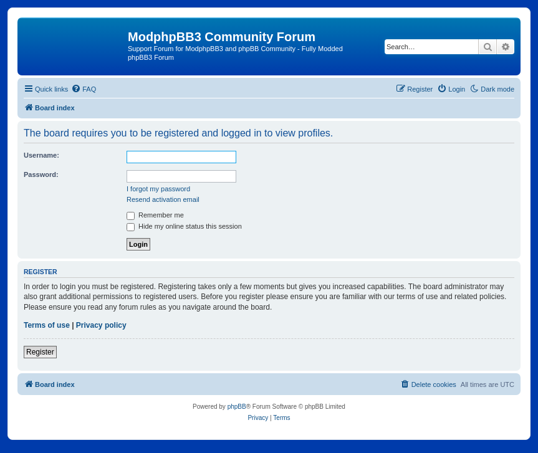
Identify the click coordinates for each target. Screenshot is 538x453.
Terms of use (47, 325)
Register (40, 352)
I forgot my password (158, 189)
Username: (41, 155)
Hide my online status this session (184, 226)
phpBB (237, 406)
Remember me (155, 215)
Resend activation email (163, 199)
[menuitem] (83, 89)
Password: (41, 174)
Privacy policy (101, 325)
